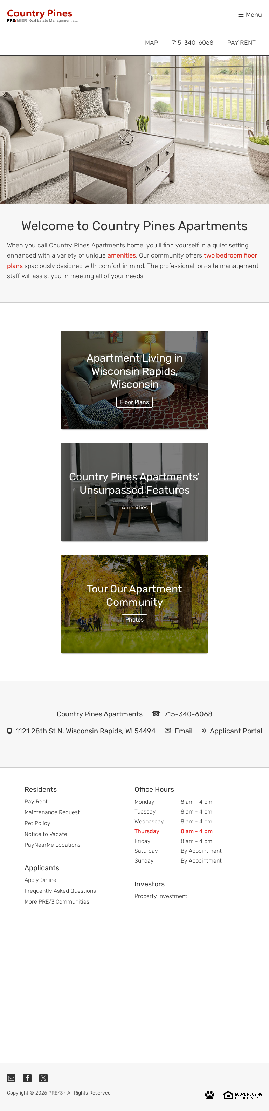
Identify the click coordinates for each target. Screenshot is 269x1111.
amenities (122, 255)
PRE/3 (55, 1093)
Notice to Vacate (46, 834)
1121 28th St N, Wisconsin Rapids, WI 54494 (86, 731)
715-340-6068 (188, 714)
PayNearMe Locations (53, 845)
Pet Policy (37, 823)
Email (184, 731)
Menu (254, 15)
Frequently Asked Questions (60, 890)
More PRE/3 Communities (57, 901)
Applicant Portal (236, 731)
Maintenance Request (52, 812)
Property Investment (160, 896)
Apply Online (40, 880)
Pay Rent (36, 801)
